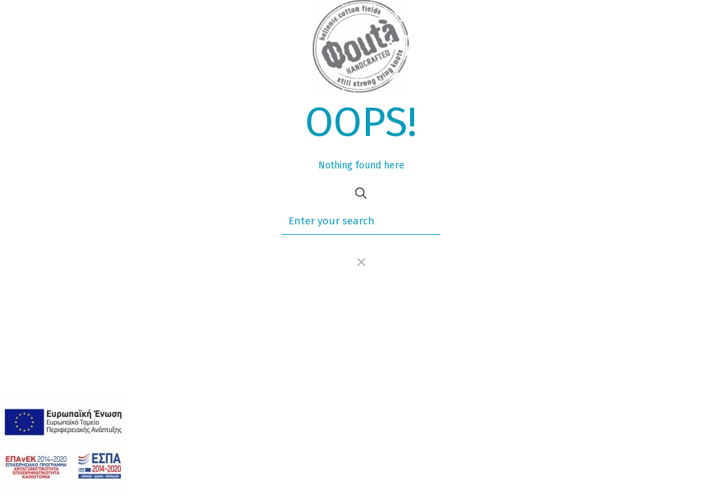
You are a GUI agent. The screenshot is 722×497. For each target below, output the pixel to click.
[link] (361, 262)
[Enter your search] (361, 221)
